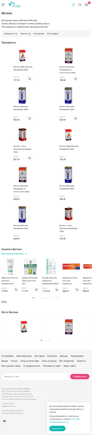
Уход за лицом (49, 361)
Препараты (10, 34)
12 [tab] (58, 297)
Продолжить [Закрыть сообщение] (57, 428)
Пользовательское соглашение (12, 413)
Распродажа (77, 356)
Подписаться (79, 376)
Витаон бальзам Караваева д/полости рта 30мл (68, 70)
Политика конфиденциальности (12, 410)
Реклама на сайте (52, 366)
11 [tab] (56, 297)
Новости (81, 361)
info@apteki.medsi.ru (8, 406)
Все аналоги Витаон (12, 253)
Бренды (64, 356)
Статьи (14, 361)
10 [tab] (54, 297)
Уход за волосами (29, 361)
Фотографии (52, 34)
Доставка (39, 356)
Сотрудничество (31, 366)
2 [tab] (35, 297)
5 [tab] (42, 297)
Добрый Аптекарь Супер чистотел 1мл (30, 281)
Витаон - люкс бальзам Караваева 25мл (22, 149)
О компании (7, 356)
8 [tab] (49, 297)
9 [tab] (51, 297)
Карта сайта (70, 366)
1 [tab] (33, 297)
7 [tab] (47, 297)
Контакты (52, 356)
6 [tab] (44, 297)
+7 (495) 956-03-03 (7, 403)
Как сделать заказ (10, 366)
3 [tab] (37, 297)
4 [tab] (40, 297)
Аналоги (25, 34)
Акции (4, 361)
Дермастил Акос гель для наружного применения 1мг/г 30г (70, 284)
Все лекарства (66, 361)
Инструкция (39, 34)
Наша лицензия (24, 356)
